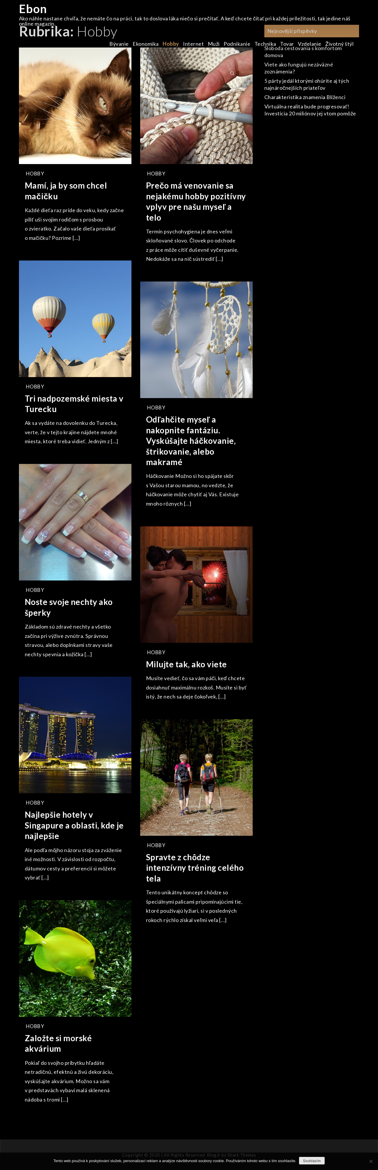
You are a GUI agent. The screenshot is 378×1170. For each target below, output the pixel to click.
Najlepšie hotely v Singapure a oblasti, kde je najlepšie (74, 825)
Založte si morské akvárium (58, 1043)
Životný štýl (339, 44)
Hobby (171, 44)
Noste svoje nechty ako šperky (69, 607)
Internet (193, 44)
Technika (265, 44)
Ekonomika (146, 44)
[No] (371, 1161)
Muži (214, 44)
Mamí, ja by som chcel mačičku (66, 190)
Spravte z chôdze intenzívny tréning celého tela (195, 867)
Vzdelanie (309, 44)
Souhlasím (312, 1161)
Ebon (33, 9)
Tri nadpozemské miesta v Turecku (74, 403)
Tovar (287, 44)
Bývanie (119, 44)
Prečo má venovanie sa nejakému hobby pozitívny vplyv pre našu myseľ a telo (196, 201)
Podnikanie (237, 44)
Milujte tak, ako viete (186, 664)
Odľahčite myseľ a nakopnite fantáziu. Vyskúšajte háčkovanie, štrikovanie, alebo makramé (191, 440)
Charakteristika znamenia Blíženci (305, 97)
